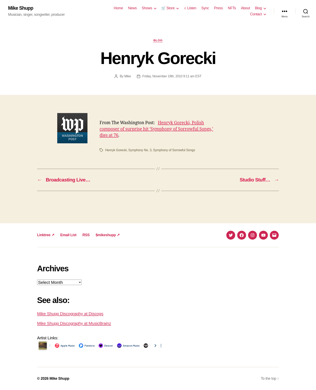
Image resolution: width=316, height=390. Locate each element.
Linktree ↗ (45, 235)
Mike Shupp (20, 8)
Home (118, 8)
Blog (258, 8)
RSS (86, 235)
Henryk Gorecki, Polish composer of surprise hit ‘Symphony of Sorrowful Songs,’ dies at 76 (156, 129)
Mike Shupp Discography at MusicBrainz (74, 323)
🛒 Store (168, 8)
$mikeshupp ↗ (108, 235)
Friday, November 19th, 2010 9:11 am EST (171, 76)
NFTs (232, 8)
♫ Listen (190, 8)
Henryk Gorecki (116, 150)
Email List (68, 235)
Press (218, 8)
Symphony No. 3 (140, 150)
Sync (205, 8)
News (132, 8)
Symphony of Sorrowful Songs (174, 150)
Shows (147, 8)
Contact (256, 14)
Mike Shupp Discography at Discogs (70, 313)
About (245, 8)
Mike (127, 76)
